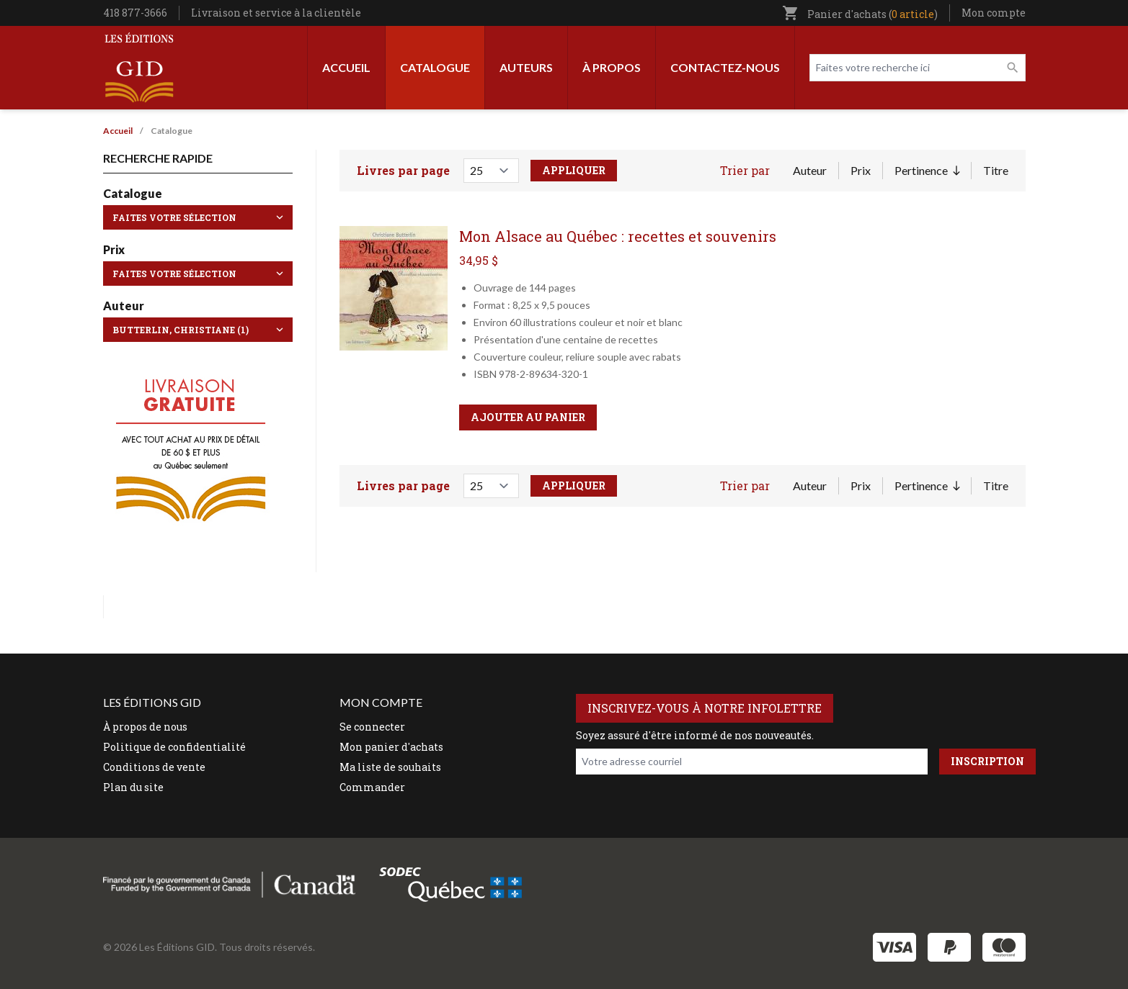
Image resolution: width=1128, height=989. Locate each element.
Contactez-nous (725, 67)
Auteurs (526, 67)
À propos (611, 67)
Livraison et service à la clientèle (276, 12)
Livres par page (403, 170)
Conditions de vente (154, 767)
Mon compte (994, 12)
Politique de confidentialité (174, 747)
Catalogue (435, 67)
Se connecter (372, 726)
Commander (372, 787)
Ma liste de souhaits (390, 767)
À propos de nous (145, 726)
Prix (861, 170)
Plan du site (133, 787)
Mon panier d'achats (391, 747)
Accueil (346, 67)
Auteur (810, 170)
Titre (995, 170)
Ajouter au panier (528, 417)
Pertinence (926, 171)
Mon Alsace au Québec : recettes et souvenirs (617, 236)
